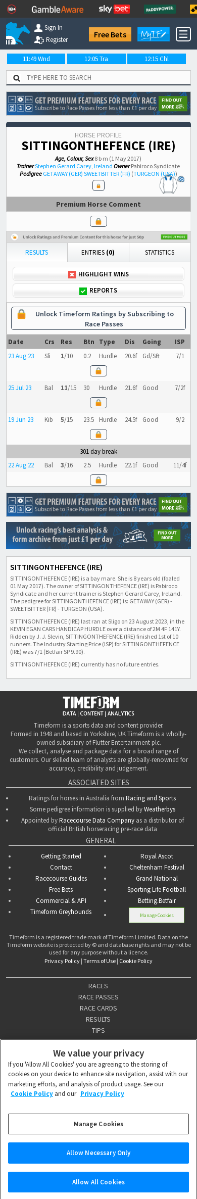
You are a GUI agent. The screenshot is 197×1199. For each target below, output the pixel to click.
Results (36, 252)
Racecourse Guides (61, 878)
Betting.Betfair (157, 900)
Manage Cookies (157, 915)
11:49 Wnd (36, 59)
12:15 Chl (156, 59)
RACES (98, 985)
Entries (98, 252)
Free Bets (110, 34)
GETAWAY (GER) (63, 173)
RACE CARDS (98, 1008)
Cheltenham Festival (156, 867)
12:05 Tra (96, 59)
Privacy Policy (62, 961)
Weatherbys (159, 809)
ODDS (98, 1041)
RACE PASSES (98, 996)
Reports (98, 290)
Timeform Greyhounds (60, 911)
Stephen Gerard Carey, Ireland (74, 166)
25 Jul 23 (19, 387)
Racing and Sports (151, 798)
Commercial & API (61, 900)
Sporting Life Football (156, 889)
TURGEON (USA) (154, 173)
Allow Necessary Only (99, 1160)
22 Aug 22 (21, 465)
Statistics (159, 252)
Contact (61, 867)
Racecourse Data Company (96, 820)
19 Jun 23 (20, 419)
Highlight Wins (98, 274)
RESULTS (98, 1019)
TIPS (98, 1030)
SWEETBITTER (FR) (107, 173)
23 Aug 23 (21, 356)
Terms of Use (99, 961)
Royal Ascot (156, 856)
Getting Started (61, 856)
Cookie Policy (136, 961)
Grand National (157, 878)
